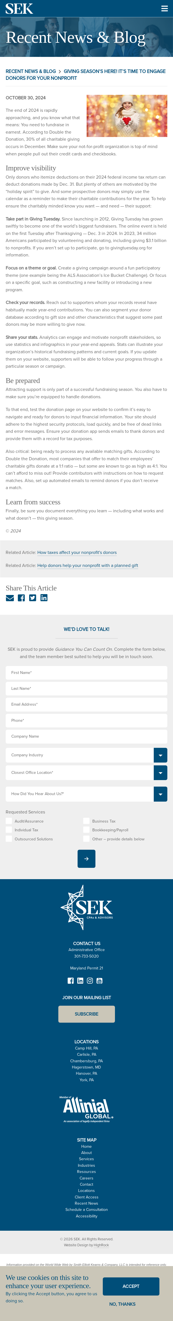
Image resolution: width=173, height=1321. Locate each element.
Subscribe (86, 1014)
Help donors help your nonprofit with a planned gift (87, 565)
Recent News (86, 1203)
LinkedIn (80, 983)
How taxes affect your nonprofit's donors (77, 552)
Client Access (87, 1197)
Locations (86, 1191)
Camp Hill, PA (86, 1048)
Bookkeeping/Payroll (110, 830)
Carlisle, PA (86, 1054)
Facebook (70, 983)
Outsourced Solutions (34, 839)
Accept (131, 1286)
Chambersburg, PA (86, 1061)
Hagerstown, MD (86, 1067)
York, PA (87, 1080)
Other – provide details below (118, 839)
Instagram (90, 983)
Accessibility (86, 1216)
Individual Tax (26, 830)
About (86, 1153)
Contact (86, 1184)
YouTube (99, 983)
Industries (86, 1165)
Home (86, 1146)
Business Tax (104, 821)
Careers (86, 1178)
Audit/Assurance (29, 821)
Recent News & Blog (31, 71)
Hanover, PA (86, 1073)
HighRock (101, 1245)
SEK (20, 8)
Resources (86, 1172)
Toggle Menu (164, 16)
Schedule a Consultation (86, 1210)
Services (86, 1159)
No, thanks (122, 1304)
